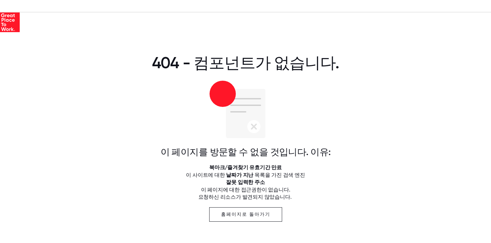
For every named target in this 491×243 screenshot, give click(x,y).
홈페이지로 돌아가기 (245, 214)
